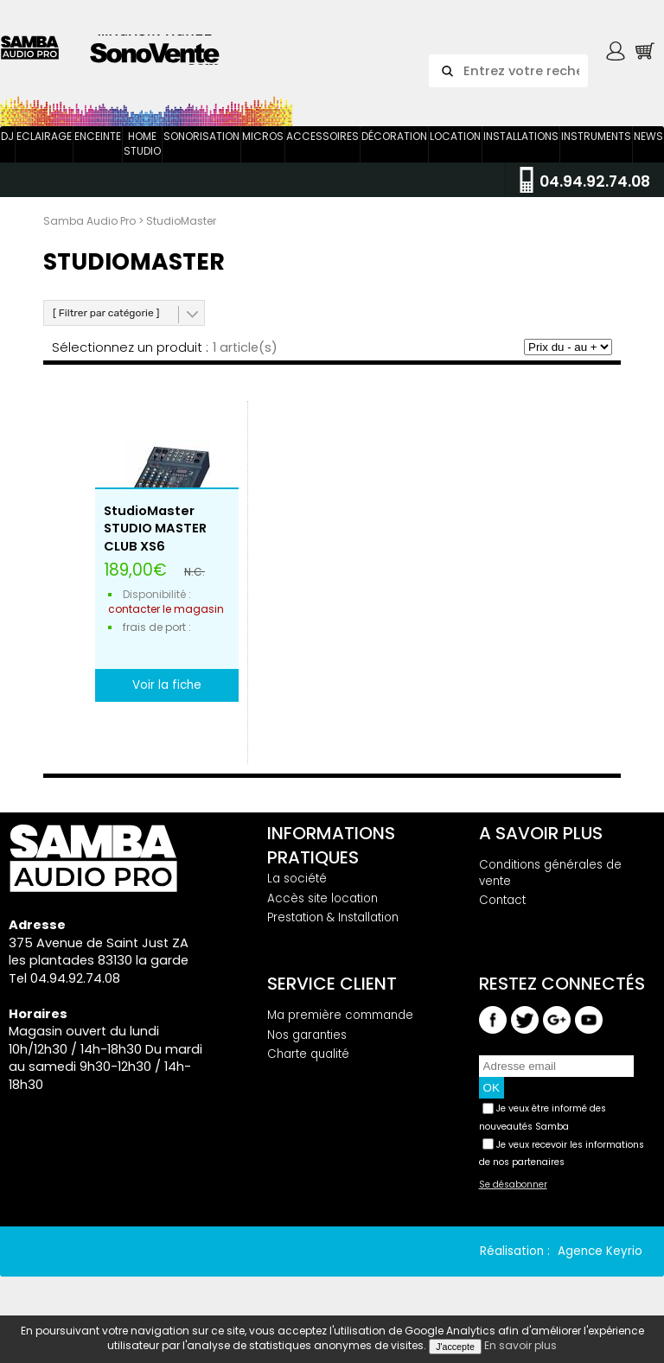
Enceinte (97, 136)
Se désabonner (513, 1185)
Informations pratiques (331, 845)
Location (455, 136)
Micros (263, 136)
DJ (7, 136)
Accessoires (322, 136)
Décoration (394, 136)
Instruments (596, 136)
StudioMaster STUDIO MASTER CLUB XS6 (155, 528)
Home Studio (142, 143)
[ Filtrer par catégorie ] (106, 313)
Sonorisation (201, 136)
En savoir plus (520, 1345)
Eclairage (44, 136)
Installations (521, 136)
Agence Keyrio (600, 1251)
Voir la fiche (166, 685)
